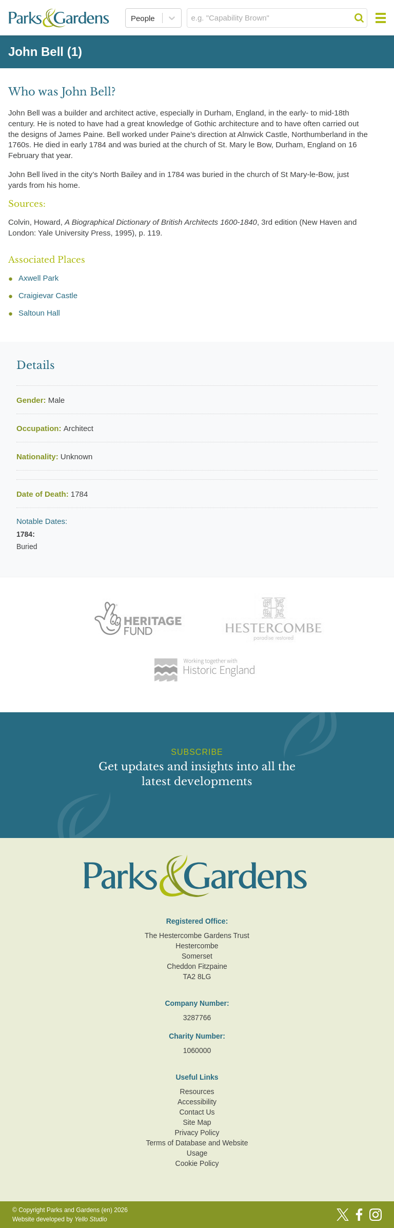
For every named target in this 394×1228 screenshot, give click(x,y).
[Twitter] (343, 1214)
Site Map (197, 1122)
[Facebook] (359, 1214)
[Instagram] (375, 1214)
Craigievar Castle (47, 295)
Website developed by (59, 1219)
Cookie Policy (197, 1163)
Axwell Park (38, 278)
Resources (197, 1091)
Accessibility (197, 1102)
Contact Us (196, 1112)
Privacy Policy (196, 1132)
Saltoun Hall (39, 312)
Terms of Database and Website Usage (197, 1148)
